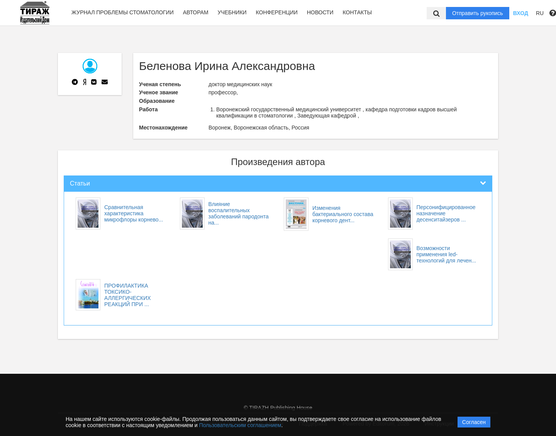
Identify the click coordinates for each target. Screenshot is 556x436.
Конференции (277, 12)
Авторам (195, 12)
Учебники (231, 12)
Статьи (80, 183)
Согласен (474, 422)
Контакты (357, 12)
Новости (320, 12)
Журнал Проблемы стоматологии (122, 12)
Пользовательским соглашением (240, 425)
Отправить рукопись (477, 13)
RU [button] (540, 13)
